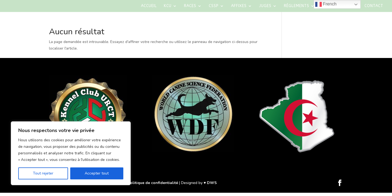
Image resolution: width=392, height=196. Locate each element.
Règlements (296, 6)
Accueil (149, 6)
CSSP (214, 6)
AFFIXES (239, 6)
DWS (212, 182)
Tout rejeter (43, 173)
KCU (167, 6)
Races (190, 6)
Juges (265, 6)
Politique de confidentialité (153, 182)
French (325, 4)
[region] (71, 153)
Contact (374, 6)
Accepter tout (97, 173)
